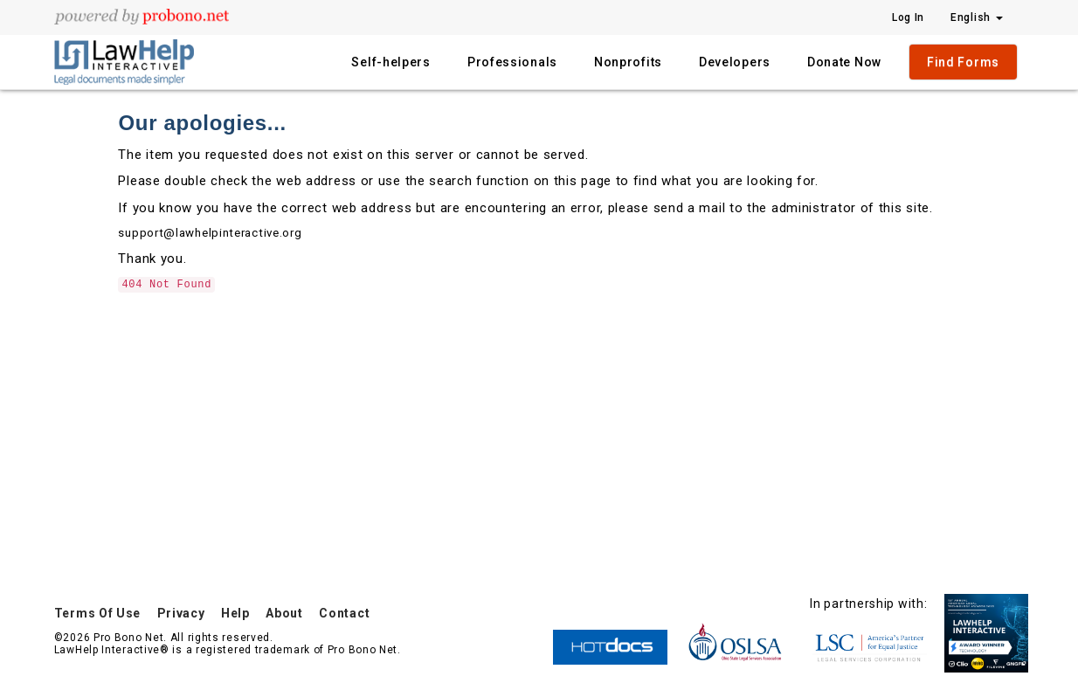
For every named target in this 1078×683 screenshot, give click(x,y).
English (976, 17)
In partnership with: (868, 604)
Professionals (512, 62)
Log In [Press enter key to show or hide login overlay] (908, 17)
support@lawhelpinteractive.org (209, 232)
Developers (734, 62)
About (284, 613)
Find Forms (963, 62)
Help (235, 613)
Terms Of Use (97, 613)
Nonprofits (628, 62)
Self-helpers (390, 62)
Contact (344, 613)
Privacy (181, 613)
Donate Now (844, 62)
